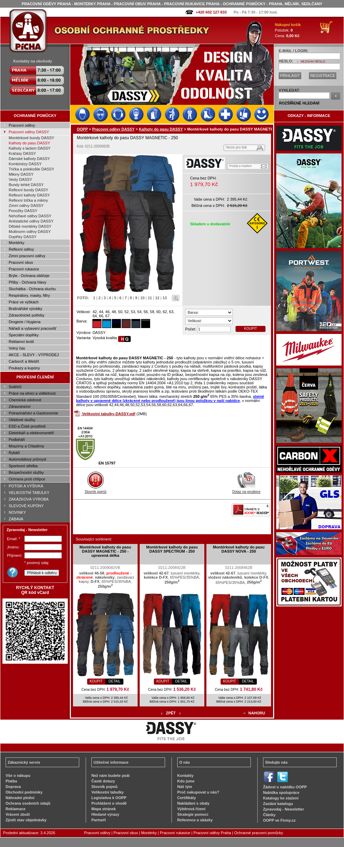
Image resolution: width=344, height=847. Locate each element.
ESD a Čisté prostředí (27, 426)
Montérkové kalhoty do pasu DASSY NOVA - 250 (239, 549)
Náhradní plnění (20, 798)
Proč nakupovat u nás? (198, 792)
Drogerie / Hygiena (25, 322)
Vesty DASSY (20, 179)
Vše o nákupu (18, 775)
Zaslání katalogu (278, 804)
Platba (11, 781)
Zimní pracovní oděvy (27, 256)
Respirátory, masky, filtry (29, 295)
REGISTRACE (322, 76)
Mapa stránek (103, 809)
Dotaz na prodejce (246, 490)
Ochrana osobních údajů (28, 803)
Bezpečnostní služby (26, 472)
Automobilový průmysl (27, 459)
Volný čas (17, 348)
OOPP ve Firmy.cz (279, 820)
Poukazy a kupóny (24, 368)
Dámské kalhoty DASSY (29, 159)
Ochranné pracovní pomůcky (258, 833)
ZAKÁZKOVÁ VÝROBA (29, 499)
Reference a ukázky (195, 820)
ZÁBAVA (16, 519)
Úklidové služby (22, 420)
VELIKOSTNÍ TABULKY (29, 492)
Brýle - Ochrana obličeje (29, 276)
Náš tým (184, 787)
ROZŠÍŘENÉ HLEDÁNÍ (299, 103)
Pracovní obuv (21, 262)
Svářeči (15, 387)
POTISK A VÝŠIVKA (26, 486)
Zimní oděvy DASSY (26, 205)
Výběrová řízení (191, 809)
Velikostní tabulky (107, 792)
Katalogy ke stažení (280, 798)
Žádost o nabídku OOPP (285, 787)
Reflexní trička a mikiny (28, 200)
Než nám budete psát (110, 775)
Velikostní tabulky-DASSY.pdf (108, 414)
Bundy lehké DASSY (26, 185)
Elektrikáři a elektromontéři (31, 433)
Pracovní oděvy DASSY (29, 132)
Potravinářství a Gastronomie (33, 413)
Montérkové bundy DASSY (31, 138)
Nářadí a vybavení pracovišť (32, 328)
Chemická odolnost (25, 400)
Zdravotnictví (20, 406)
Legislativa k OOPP (108, 798)
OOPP (82, 129)
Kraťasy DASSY (22, 153)
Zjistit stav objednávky (26, 820)
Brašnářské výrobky (25, 309)
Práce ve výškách (24, 302)
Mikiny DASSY (21, 174)
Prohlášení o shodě (108, 803)
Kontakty (185, 775)
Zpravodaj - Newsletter (283, 809)
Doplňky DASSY (22, 237)
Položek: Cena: (288, 30)
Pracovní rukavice (24, 269)
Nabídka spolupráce (281, 792)
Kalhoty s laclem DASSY (29, 148)
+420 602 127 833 (211, 12)
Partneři (98, 820)
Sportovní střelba (23, 466)
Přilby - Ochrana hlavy (27, 282)
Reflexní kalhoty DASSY (29, 195)
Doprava (13, 787)
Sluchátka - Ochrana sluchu (32, 289)
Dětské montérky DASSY (30, 226)
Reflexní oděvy (21, 249)
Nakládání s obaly (193, 803)
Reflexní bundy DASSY (28, 190)
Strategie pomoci (192, 814)
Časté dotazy (103, 781)
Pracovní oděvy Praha (212, 833)
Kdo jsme (186, 781)
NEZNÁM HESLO (313, 61)
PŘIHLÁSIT (290, 76)
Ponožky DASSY (23, 211)
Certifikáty (186, 798)
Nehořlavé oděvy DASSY (30, 216)
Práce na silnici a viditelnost (32, 393)
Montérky (16, 243)
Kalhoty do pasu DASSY (29, 143)
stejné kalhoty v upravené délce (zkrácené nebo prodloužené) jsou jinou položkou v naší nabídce (170, 398)
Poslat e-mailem (240, 166)
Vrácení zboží (18, 814)
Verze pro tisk (236, 147)
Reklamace (16, 809)
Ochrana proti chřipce (27, 479)
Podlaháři (17, 439)
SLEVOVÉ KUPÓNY (26, 506)
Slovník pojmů (96, 490)
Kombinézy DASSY (25, 164)
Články (269, 815)
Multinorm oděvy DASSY (30, 231)
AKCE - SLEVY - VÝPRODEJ (34, 355)
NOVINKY (17, 512)
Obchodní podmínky (24, 792)
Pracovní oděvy (22, 125)
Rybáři (14, 453)
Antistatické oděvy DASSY (31, 221)
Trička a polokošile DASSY (31, 169)
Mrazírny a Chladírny (26, 446)
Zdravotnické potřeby (26, 315)
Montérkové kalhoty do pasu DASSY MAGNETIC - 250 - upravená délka (105, 551)
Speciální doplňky (24, 335)
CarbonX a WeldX (24, 361)
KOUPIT (250, 328)
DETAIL (114, 681)
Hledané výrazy (105, 814)
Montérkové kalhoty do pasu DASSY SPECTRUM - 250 (172, 549)
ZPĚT (170, 713)
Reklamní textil (21, 341)
